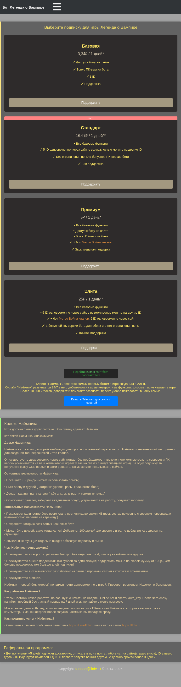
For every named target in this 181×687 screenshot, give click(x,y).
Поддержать (90, 102)
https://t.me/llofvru (81, 625)
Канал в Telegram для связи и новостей (91, 401)
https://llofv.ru (131, 625)
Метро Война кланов (97, 242)
